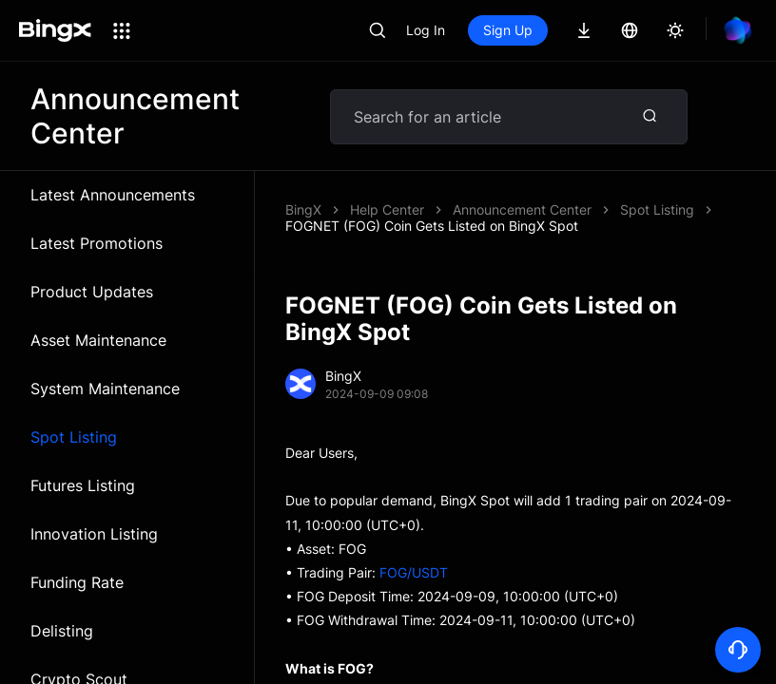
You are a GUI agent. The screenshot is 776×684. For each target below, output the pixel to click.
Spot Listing (73, 437)
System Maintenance (105, 388)
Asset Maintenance (98, 340)
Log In (425, 30)
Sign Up (508, 30)
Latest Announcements (112, 194)
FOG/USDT (413, 572)
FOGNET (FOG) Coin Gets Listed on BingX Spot (431, 226)
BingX (303, 209)
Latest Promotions (96, 243)
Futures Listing (82, 485)
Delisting (61, 630)
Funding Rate (77, 582)
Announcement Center (522, 209)
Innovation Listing (94, 533)
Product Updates (91, 291)
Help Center (387, 209)
